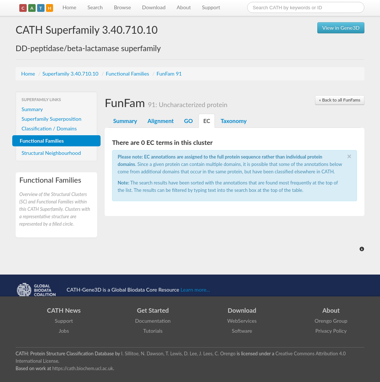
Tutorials (153, 331)
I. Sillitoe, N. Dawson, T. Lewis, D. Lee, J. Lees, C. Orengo (178, 353)
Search (95, 7)
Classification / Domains (49, 128)
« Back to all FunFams (339, 100)
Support (211, 7)
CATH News (64, 310)
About (184, 7)
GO (188, 120)
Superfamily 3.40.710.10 (71, 73)
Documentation (153, 321)
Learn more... (195, 289)
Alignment (160, 120)
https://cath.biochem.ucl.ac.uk (82, 368)
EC (206, 120)
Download (154, 7)
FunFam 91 (169, 73)
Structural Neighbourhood (51, 153)
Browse (122, 7)
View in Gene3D (341, 27)
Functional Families (128, 73)
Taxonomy (233, 120)
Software (242, 331)
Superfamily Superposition (51, 119)
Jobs (64, 331)
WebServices (241, 321)
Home (69, 7)
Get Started (153, 310)
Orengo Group (331, 321)
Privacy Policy (331, 331)
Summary (32, 109)
